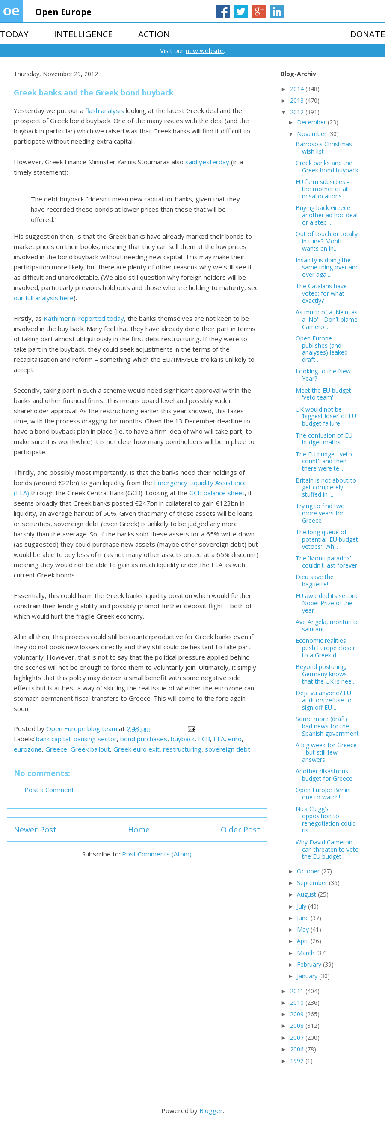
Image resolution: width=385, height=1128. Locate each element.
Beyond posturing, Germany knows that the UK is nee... (325, 674)
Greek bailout (90, 749)
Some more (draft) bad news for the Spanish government (327, 726)
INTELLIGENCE (83, 34)
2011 (297, 991)
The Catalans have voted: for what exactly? (321, 293)
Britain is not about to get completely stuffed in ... (326, 487)
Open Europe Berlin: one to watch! (323, 793)
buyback (183, 738)
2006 (297, 1049)
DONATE (367, 34)
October (309, 871)
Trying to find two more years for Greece (320, 513)
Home (139, 829)
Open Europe (63, 12)
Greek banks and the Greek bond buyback (327, 166)
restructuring (182, 749)
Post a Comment (49, 789)
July (302, 906)
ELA (219, 738)
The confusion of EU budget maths (324, 439)
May (304, 929)
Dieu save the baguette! (315, 580)
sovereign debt (227, 749)
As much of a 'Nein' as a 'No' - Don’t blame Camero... (327, 319)
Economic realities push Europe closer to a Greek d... (325, 648)
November (312, 134)
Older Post (240, 829)
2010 (297, 1002)
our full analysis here (44, 297)
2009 (297, 1014)
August (307, 894)
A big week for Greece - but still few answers (326, 752)
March (306, 953)
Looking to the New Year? (323, 374)
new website (205, 50)
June (304, 918)
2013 (297, 100)
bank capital (53, 738)
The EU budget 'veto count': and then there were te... (324, 461)
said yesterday (207, 161)
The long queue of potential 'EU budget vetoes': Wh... (327, 539)
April (304, 941)
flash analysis (104, 110)
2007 (297, 1037)
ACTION (154, 34)
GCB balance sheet (217, 493)
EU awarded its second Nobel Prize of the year (327, 603)
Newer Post (35, 829)
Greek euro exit (136, 749)
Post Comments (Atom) (157, 854)
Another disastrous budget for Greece (324, 774)
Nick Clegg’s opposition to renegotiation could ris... (326, 819)
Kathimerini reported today (84, 318)
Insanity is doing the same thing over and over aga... (327, 267)
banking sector (95, 738)
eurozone (28, 749)
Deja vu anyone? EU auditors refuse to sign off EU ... (324, 700)
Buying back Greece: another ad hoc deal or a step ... (327, 215)
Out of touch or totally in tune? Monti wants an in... (327, 241)
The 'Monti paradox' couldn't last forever (326, 561)
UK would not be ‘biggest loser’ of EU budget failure (326, 416)
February (310, 964)
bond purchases (143, 738)
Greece (56, 749)
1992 (297, 1061)
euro (235, 738)
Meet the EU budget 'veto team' (323, 394)
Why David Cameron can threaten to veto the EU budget (327, 849)
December (312, 122)
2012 (297, 112)
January (308, 976)
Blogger (211, 1110)
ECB (204, 738)
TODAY (14, 34)
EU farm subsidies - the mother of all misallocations (322, 189)
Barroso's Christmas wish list (324, 147)
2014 (297, 89)
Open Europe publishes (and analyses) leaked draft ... (322, 349)
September (313, 883)
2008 (297, 1025)
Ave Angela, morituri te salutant (327, 625)
